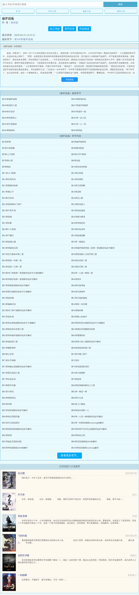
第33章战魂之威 (9, 242)
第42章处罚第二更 (79, 267)
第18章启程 (76, 192)
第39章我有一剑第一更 (12, 260)
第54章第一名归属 (79, 304)
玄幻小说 (52, 11)
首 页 (18, 11)
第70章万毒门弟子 (79, 354)
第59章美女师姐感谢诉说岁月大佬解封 (19, 323)
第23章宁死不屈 (9, 210)
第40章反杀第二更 (79, 260)
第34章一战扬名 (78, 242)
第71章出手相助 (9, 360)
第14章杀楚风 (77, 179)
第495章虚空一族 (78, 111)
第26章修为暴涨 (78, 217)
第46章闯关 (76, 279)
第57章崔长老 (8, 316)
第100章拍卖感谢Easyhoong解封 (85, 448)
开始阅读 (84, 28)
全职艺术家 (23, 555)
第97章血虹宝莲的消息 (12, 441)
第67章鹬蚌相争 (9, 348)
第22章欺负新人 (78, 204)
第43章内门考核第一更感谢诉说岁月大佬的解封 (22, 273)
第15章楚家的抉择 (10, 185)
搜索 (120, 4)
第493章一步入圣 (78, 118)
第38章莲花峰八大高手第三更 (84, 254)
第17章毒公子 (8, 192)
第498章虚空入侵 (9, 105)
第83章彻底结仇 (9, 398)
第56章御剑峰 (77, 310)
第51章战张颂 (8, 298)
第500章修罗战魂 (23, 39)
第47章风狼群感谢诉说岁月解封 (16, 285)
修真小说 (87, 11)
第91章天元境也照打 (11, 423)
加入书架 (55, 28)
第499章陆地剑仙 (78, 99)
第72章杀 (75, 360)
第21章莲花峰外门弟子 (12, 204)
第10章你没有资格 (79, 167)
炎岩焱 (14, 22)
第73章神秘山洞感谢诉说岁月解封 (17, 366)
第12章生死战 (77, 173)
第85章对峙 (7, 404)
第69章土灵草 (8, 354)
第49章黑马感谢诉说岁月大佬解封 (17, 292)
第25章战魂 (7, 217)
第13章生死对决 (9, 179)
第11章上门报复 (9, 173)
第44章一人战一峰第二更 (82, 273)
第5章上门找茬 (8, 154)
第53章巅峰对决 (9, 304)
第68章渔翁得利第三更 (81, 348)
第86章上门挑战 (78, 404)
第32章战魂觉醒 (78, 235)
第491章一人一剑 (78, 124)
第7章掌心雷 (7, 160)
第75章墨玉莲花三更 (11, 373)
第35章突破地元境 (10, 248)
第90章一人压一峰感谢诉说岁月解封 (87, 416)
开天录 (21, 494)
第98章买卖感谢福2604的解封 (84, 441)
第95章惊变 (7, 435)
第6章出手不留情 (78, 154)
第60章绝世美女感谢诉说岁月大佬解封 (88, 323)
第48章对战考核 (78, 285)
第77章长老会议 (9, 379)
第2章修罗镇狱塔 (78, 142)
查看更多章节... (69, 455)
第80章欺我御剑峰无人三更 (83, 385)
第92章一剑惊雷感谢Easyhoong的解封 (87, 423)
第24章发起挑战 (78, 210)
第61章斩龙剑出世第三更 (13, 329)
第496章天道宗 (8, 111)
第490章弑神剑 (8, 130)
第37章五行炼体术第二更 (13, 254)
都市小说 (121, 11)
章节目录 (70, 28)
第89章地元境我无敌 (11, 416)
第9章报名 (6, 167)
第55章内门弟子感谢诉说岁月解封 (17, 310)
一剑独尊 (22, 575)
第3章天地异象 (8, 148)
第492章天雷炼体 (9, 124)
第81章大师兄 (8, 391)
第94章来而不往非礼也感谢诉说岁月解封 (89, 429)
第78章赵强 (76, 379)
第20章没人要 (77, 198)
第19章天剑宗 (8, 198)
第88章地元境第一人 (80, 410)
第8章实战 (75, 160)
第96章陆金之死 (78, 435)
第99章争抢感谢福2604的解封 (15, 448)
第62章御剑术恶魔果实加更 (83, 329)
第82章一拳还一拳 (79, 391)
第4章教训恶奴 (77, 148)
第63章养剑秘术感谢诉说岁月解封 (17, 335)
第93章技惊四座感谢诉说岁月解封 (17, 429)
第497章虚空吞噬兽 (79, 105)
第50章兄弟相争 (78, 292)
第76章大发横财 (78, 373)
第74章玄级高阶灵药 (80, 366)
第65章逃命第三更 (10, 341)
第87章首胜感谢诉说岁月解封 (15, 410)
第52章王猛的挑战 (79, 298)
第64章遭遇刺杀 (78, 335)
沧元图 (21, 473)
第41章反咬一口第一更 (12, 267)
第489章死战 (76, 130)
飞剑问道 (22, 536)
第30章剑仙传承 (78, 229)
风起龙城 (22, 516)
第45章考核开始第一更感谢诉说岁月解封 (20, 279)
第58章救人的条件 (79, 316)
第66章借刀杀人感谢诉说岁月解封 (86, 341)
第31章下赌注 (8, 235)
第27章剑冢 (7, 223)
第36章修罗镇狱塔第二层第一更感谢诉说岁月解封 (93, 248)
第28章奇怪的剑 (78, 223)
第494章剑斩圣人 (9, 118)
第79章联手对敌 (9, 385)
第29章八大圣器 (9, 229)
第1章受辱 (6, 142)
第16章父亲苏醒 (78, 185)
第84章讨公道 (77, 398)
